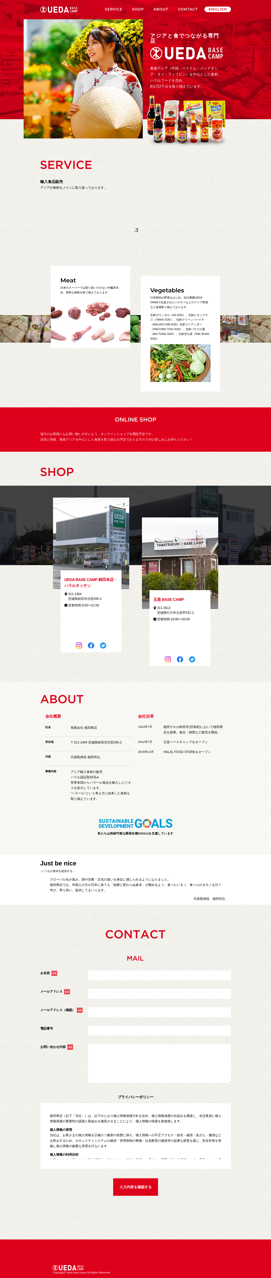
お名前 (48, 973)
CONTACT (188, 9)
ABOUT (160, 9)
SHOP (138, 9)
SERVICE (113, 9)
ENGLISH (217, 9)
